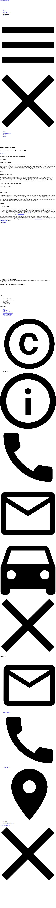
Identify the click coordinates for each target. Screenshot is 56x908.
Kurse (4, 11)
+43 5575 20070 (38, 219)
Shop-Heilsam (6, 14)
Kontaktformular (4, 220)
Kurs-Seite (30, 212)
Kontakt (4, 15)
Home (4, 10)
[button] (28, 73)
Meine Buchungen (7, 12)
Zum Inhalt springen (4, 0)
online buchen (21, 214)
